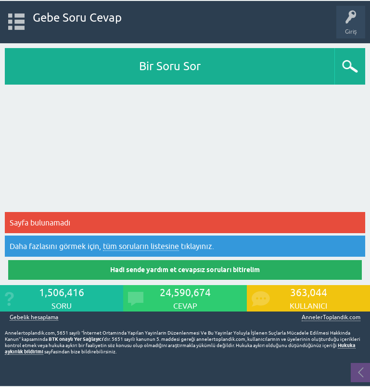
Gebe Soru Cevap (77, 17)
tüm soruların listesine (141, 246)
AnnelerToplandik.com (331, 317)
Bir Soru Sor (170, 66)
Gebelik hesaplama (34, 317)
